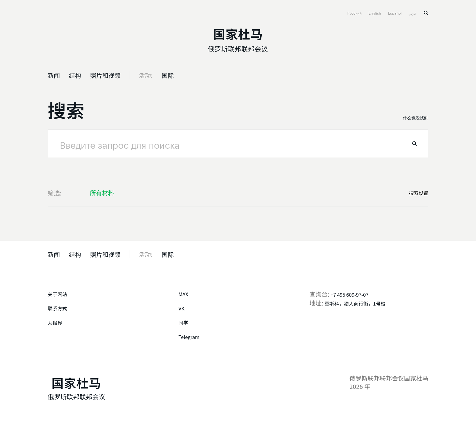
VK (181, 308)
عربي (413, 13)
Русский (354, 13)
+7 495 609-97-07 (350, 294)
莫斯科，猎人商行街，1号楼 (355, 303)
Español (395, 13)
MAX (183, 294)
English (375, 13)
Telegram (188, 337)
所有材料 (102, 192)
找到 (414, 143)
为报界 (55, 322)
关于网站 (57, 294)
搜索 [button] (426, 13)
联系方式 (57, 308)
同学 (183, 322)
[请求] (238, 143)
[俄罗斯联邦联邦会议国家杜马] (238, 38)
